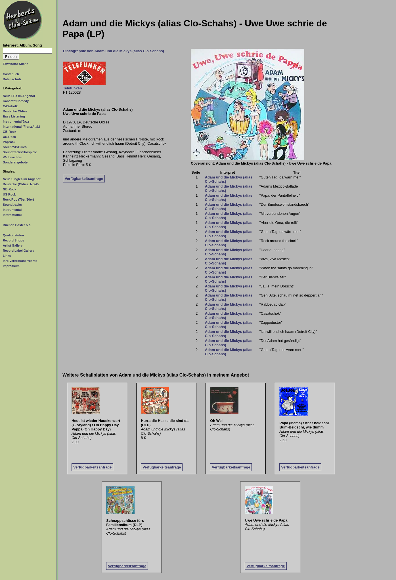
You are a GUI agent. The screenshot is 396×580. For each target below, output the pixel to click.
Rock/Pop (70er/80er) (18, 199)
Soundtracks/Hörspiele (20, 152)
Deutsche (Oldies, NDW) (21, 184)
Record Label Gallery (18, 250)
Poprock (9, 142)
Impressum (11, 266)
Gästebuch (11, 74)
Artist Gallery (12, 245)
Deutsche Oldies (15, 111)
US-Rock (9, 136)
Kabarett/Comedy (16, 101)
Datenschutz (12, 79)
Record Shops (13, 240)
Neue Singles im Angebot (22, 179)
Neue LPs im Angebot (19, 96)
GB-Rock (9, 131)
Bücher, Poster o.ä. (17, 225)
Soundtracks (12, 204)
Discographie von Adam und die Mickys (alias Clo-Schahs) (113, 51)
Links (7, 255)
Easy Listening (14, 116)
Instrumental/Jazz (16, 121)
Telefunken (72, 88)
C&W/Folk (10, 106)
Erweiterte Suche (15, 64)
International (12, 215)
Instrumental (12, 209)
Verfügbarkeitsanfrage (84, 178)
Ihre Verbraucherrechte (20, 260)
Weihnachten (12, 157)
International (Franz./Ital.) (21, 126)
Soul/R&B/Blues (15, 147)
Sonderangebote (15, 162)
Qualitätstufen (13, 235)
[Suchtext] (27, 51)
